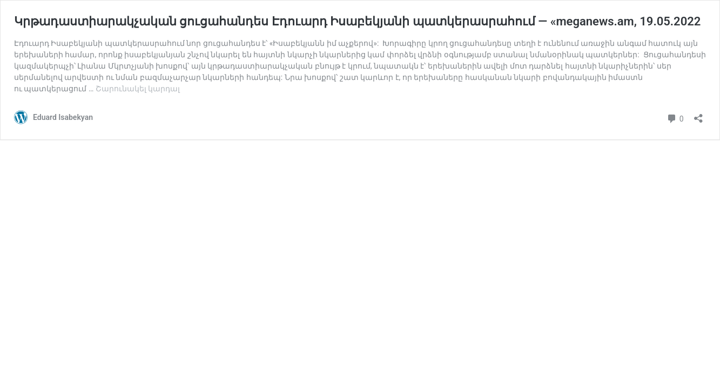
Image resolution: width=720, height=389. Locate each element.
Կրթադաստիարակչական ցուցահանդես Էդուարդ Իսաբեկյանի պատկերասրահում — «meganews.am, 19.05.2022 (357, 21)
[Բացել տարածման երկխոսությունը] (698, 114)
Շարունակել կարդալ (138, 88)
